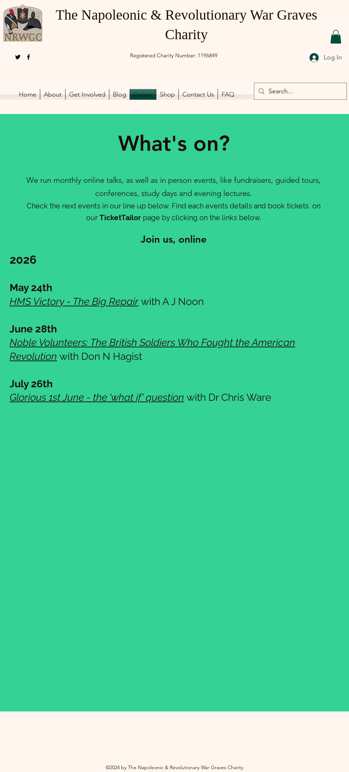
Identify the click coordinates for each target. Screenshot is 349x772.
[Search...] (300, 91)
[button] (336, 36)
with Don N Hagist (100, 356)
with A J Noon (172, 301)
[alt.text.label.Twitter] (17, 57)
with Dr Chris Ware (229, 397)
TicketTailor (120, 217)
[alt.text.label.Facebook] (28, 57)
